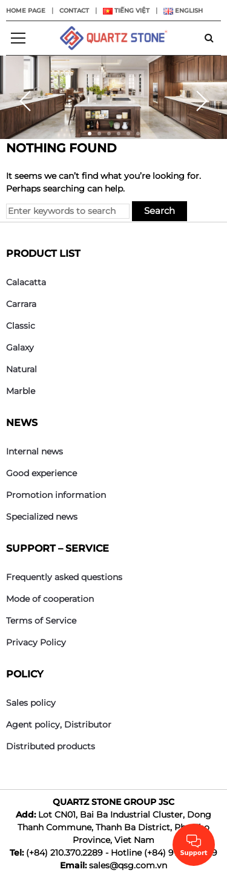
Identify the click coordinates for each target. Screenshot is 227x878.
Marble (20, 391)
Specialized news (41, 516)
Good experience (41, 473)
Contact (74, 11)
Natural (21, 369)
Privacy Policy (36, 642)
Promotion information (56, 494)
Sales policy (31, 702)
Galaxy (20, 347)
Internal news (34, 451)
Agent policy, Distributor (58, 724)
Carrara (21, 304)
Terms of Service (41, 620)
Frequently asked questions (64, 577)
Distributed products (50, 746)
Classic (20, 325)
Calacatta (26, 282)
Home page (25, 11)
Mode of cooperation (50, 598)
